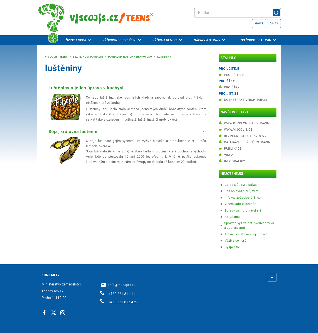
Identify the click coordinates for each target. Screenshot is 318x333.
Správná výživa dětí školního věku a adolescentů (249, 225)
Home (259, 23)
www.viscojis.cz (238, 129)
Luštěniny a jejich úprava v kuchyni (86, 88)
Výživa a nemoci (167, 40)
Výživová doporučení (121, 40)
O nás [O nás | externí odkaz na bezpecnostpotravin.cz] (274, 23)
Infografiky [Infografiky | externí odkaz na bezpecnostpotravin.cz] (234, 161)
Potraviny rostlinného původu (130, 56)
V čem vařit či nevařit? (241, 204)
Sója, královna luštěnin (73, 131)
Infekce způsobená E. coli (244, 197)
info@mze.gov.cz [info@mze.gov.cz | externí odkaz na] (118, 285)
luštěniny (164, 56)
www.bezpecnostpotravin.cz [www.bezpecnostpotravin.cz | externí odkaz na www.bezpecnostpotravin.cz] (249, 123)
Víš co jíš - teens (56, 56)
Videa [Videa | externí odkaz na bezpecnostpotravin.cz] (228, 155)
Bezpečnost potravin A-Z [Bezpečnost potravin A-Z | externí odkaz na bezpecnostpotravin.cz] (245, 136)
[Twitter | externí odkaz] (54, 312)
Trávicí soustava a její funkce (246, 234)
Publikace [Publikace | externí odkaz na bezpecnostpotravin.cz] (232, 148)
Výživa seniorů (235, 240)
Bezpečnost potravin (256, 40)
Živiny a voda (78, 40)
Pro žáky (231, 87)
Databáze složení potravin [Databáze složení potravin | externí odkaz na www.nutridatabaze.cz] (247, 142)
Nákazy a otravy (209, 40)
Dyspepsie (232, 247)
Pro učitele (234, 75)
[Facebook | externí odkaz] (45, 312)
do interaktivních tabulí (245, 99)
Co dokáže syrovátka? (241, 184)
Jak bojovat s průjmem (242, 191)
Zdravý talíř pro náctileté (243, 210)
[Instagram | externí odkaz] (63, 312)
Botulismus (233, 217)
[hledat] (237, 12)
